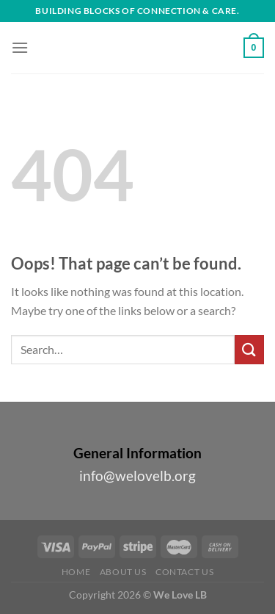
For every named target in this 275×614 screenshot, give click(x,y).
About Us (123, 571)
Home (76, 571)
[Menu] (20, 47)
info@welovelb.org (137, 475)
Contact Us (184, 571)
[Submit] (249, 349)
